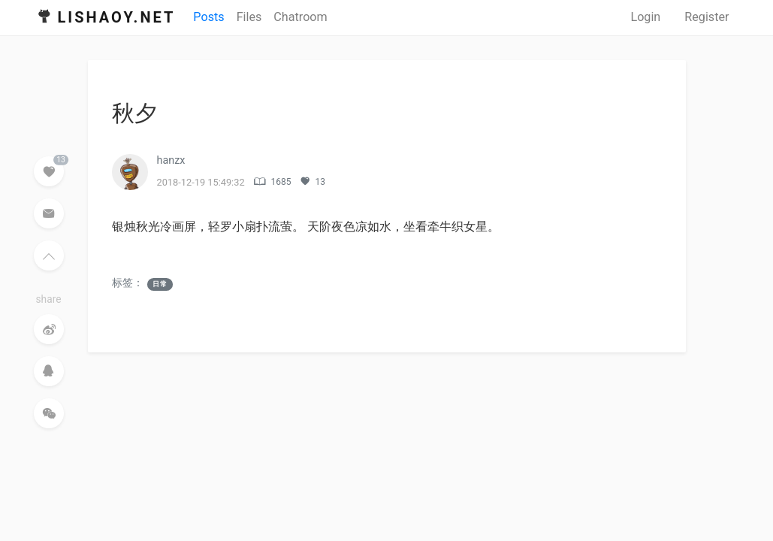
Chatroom (300, 17)
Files (249, 17)
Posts (208, 17)
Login (645, 17)
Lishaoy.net (117, 17)
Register (706, 17)
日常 (160, 284)
